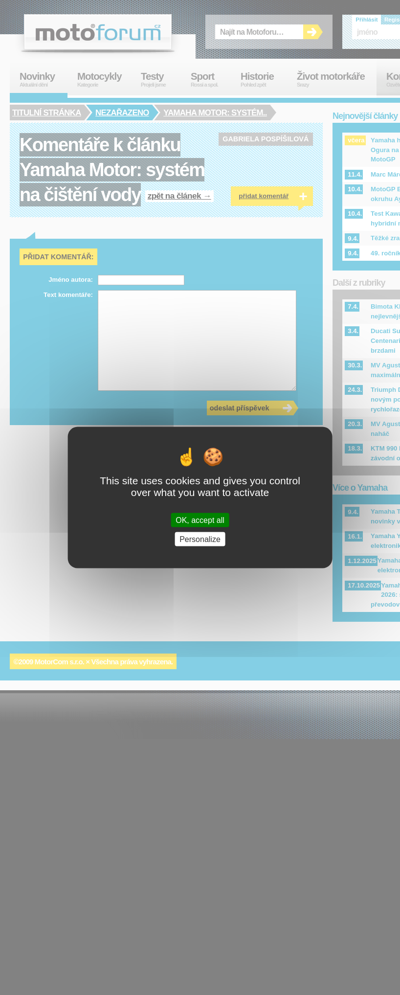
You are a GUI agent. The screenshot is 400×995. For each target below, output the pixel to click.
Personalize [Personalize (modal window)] (200, 539)
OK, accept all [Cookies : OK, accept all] (200, 520)
